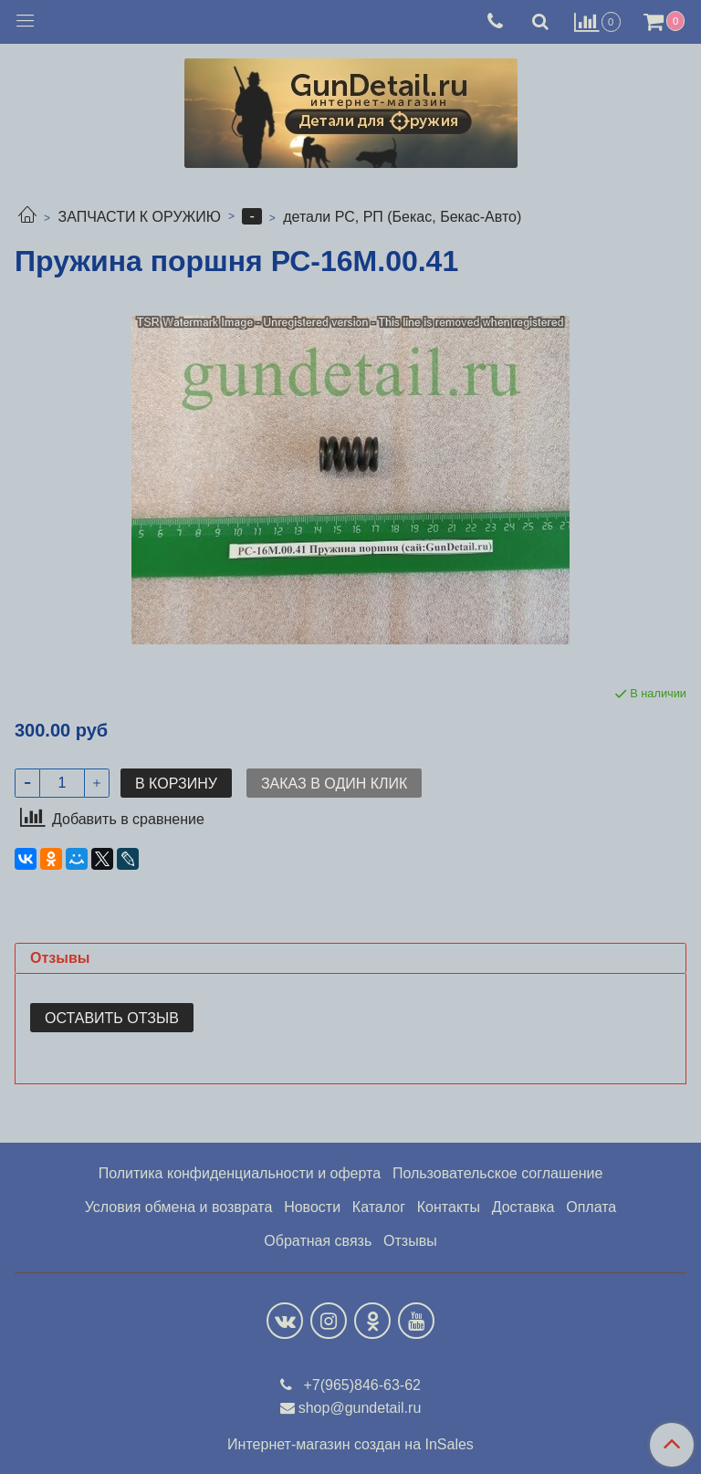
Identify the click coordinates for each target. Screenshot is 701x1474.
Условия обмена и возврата (179, 1207)
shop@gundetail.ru (360, 1408)
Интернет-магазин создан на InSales (350, 1444)
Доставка (523, 1207)
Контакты (448, 1207)
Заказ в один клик (334, 783)
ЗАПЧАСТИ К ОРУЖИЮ (139, 217)
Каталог (378, 1207)
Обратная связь (317, 1241)
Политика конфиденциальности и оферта (240, 1173)
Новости (312, 1207)
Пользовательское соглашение (497, 1173)
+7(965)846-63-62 (360, 1385)
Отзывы (410, 1241)
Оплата (591, 1207)
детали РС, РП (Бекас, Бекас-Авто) (402, 217)
